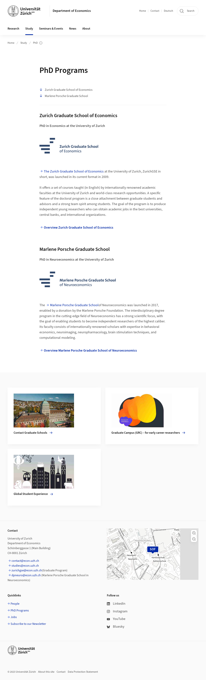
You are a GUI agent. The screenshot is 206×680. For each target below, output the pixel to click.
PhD (37, 43)
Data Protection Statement (83, 672)
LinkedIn (116, 603)
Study (23, 43)
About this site (46, 672)
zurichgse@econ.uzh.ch (27, 570)
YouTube (116, 619)
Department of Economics (72, 10)
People (15, 604)
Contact (154, 11)
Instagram (117, 611)
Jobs (14, 617)
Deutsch (168, 11)
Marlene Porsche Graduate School (63, 96)
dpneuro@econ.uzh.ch (26, 575)
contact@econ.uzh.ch (25, 561)
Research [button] (13, 29)
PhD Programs (20, 610)
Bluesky (115, 626)
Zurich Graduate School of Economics (66, 90)
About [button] (86, 29)
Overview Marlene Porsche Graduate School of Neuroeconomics (90, 350)
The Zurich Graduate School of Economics (74, 171)
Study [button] (29, 29)
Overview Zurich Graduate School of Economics (78, 227)
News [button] (72, 29)
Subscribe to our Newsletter (28, 624)
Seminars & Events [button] (51, 29)
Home (142, 11)
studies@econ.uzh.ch (25, 566)
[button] (194, 533)
